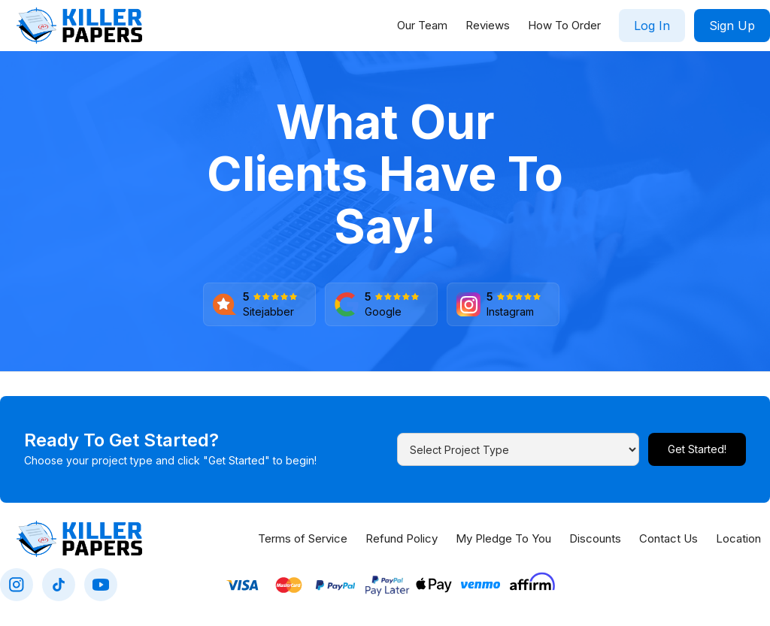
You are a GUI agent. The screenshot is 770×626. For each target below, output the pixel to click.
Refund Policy (401, 538)
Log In (652, 25)
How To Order (564, 25)
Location (738, 538)
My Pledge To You (503, 538)
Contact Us (668, 538)
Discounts (595, 538)
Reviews (487, 25)
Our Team (422, 25)
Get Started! (697, 449)
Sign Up (732, 25)
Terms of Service (302, 538)
